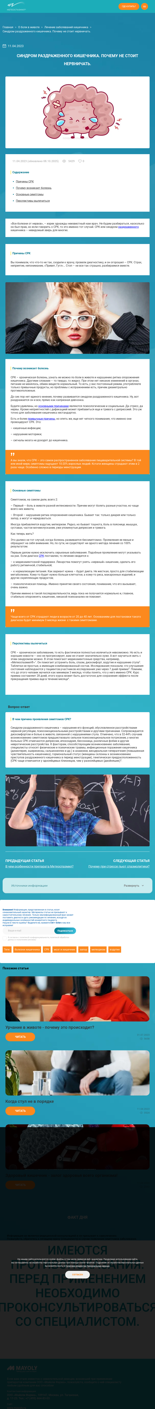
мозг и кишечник (64, 949)
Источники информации (77, 885)
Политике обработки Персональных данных (87, 1266)
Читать (20, 1037)
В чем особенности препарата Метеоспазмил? (39, 866)
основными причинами (53, 406)
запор (83, 949)
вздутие (115, 949)
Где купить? (129, 6)
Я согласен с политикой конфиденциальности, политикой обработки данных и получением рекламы (38, 938)
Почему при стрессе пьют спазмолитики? (119, 866)
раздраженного (128, 227)
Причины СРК (25, 181)
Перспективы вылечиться (33, 200)
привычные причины (41, 418)
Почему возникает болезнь (34, 188)
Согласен (77, 1274)
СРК (41, 555)
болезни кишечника (27, 949)
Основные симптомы (30, 194)
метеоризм (98, 949)
